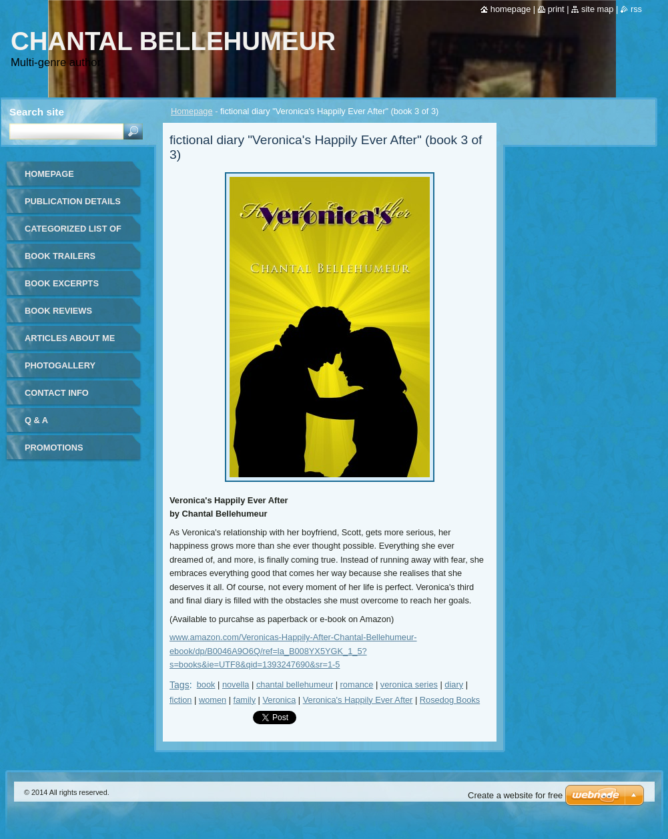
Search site (36, 111)
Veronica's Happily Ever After (358, 700)
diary (453, 684)
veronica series (409, 684)
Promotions (54, 448)
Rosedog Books (450, 700)
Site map (597, 9)
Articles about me (70, 338)
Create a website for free (515, 795)
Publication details (73, 201)
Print (556, 9)
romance (357, 684)
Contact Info (57, 393)
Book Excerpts (62, 283)
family (245, 700)
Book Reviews (58, 311)
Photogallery (60, 365)
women (212, 700)
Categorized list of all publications (73, 233)
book (206, 684)
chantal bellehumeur (294, 684)
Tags (180, 684)
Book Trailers (60, 256)
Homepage (192, 111)
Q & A (36, 420)
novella (236, 684)
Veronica (279, 700)
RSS (636, 9)
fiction (181, 700)
